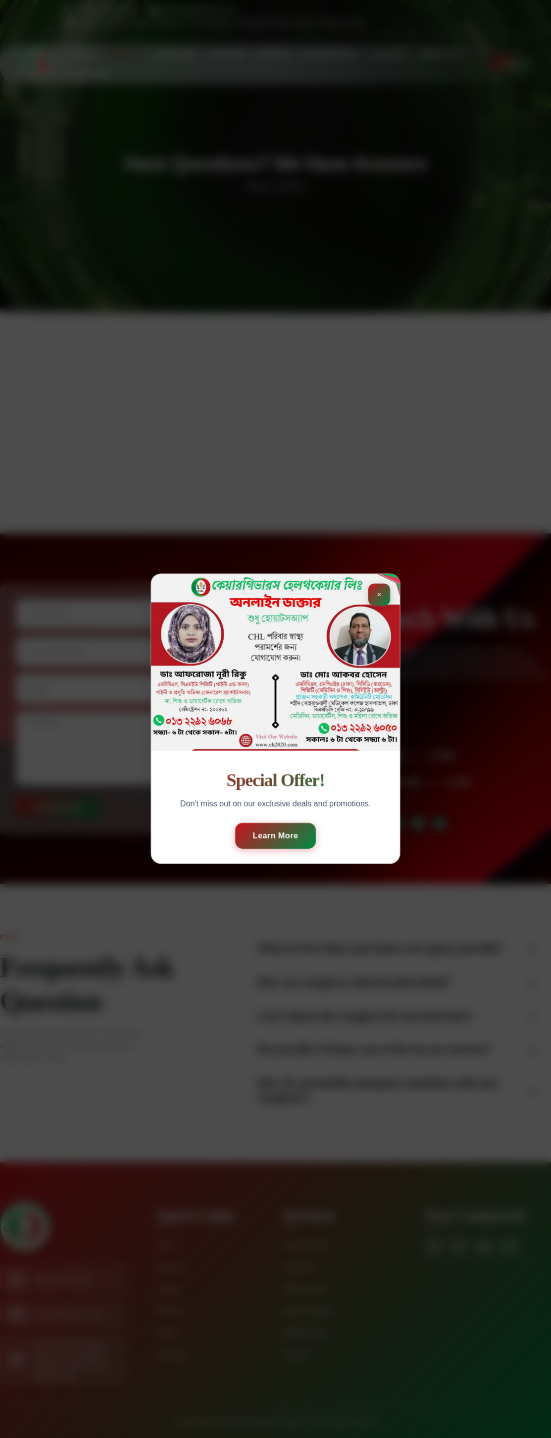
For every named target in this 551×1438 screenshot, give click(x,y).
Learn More (275, 835)
